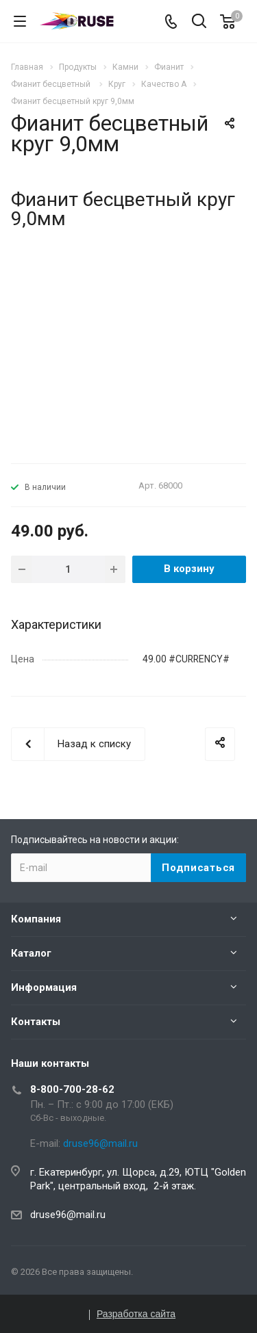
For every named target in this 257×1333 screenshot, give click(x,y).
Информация (44, 987)
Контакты (35, 1021)
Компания (36, 919)
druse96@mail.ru (68, 1214)
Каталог (31, 953)
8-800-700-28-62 (72, 1089)
